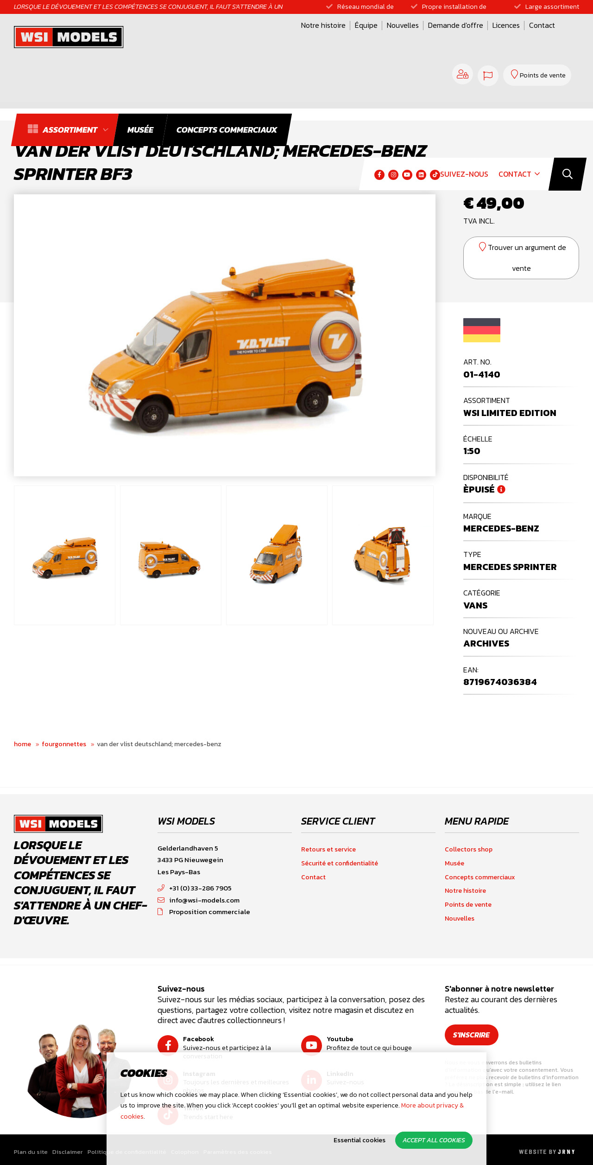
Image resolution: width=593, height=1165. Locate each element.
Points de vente (468, 904)
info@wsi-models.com (199, 900)
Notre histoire (204, 38)
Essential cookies (359, 1140)
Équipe (246, 38)
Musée (454, 863)
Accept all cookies (434, 1140)
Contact (422, 38)
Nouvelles (283, 38)
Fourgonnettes (64, 744)
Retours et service (328, 849)
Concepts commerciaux (480, 877)
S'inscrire (472, 1034)
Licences (386, 38)
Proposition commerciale (204, 911)
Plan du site (31, 1151)
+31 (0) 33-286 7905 (195, 888)
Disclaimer (67, 1151)
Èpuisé (479, 489)
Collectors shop (468, 849)
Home (22, 744)
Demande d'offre (336, 38)
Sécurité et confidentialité (339, 863)
